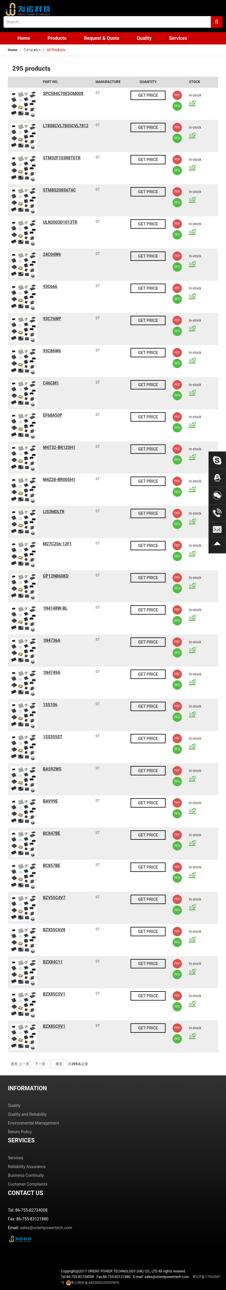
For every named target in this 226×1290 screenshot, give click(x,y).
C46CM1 (51, 383)
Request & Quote (101, 38)
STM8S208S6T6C (59, 190)
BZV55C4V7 (54, 897)
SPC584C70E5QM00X (63, 93)
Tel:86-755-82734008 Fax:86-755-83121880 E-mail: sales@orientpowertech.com (141, 1280)
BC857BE (51, 865)
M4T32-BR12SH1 (59, 447)
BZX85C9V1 (54, 1026)
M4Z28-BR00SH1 (59, 479)
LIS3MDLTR (53, 511)
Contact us (29, 50)
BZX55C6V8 (54, 929)
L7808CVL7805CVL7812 (65, 125)
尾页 (58, 1064)
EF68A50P (52, 415)
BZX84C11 (53, 962)
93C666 (50, 286)
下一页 (40, 1064)
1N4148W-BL (55, 608)
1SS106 (50, 704)
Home (24, 38)
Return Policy (20, 1131)
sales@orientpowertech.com (46, 1227)
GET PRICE (148, 95)
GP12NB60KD (56, 576)
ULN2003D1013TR (60, 222)
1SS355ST (52, 736)
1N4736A (51, 640)
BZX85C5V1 (54, 994)
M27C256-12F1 (57, 543)
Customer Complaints (28, 1184)
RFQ (177, 106)
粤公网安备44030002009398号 (95, 1283)
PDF (177, 95)
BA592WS (52, 769)
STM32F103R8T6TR (62, 158)
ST (97, 93)
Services (178, 38)
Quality (144, 38)
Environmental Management (33, 1123)
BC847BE (51, 833)
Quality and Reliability (27, 1114)
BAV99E (50, 801)
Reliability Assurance (27, 1166)
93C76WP (52, 318)
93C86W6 (52, 351)
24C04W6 (52, 254)
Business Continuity (26, 1175)
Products (57, 38)
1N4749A (51, 672)
